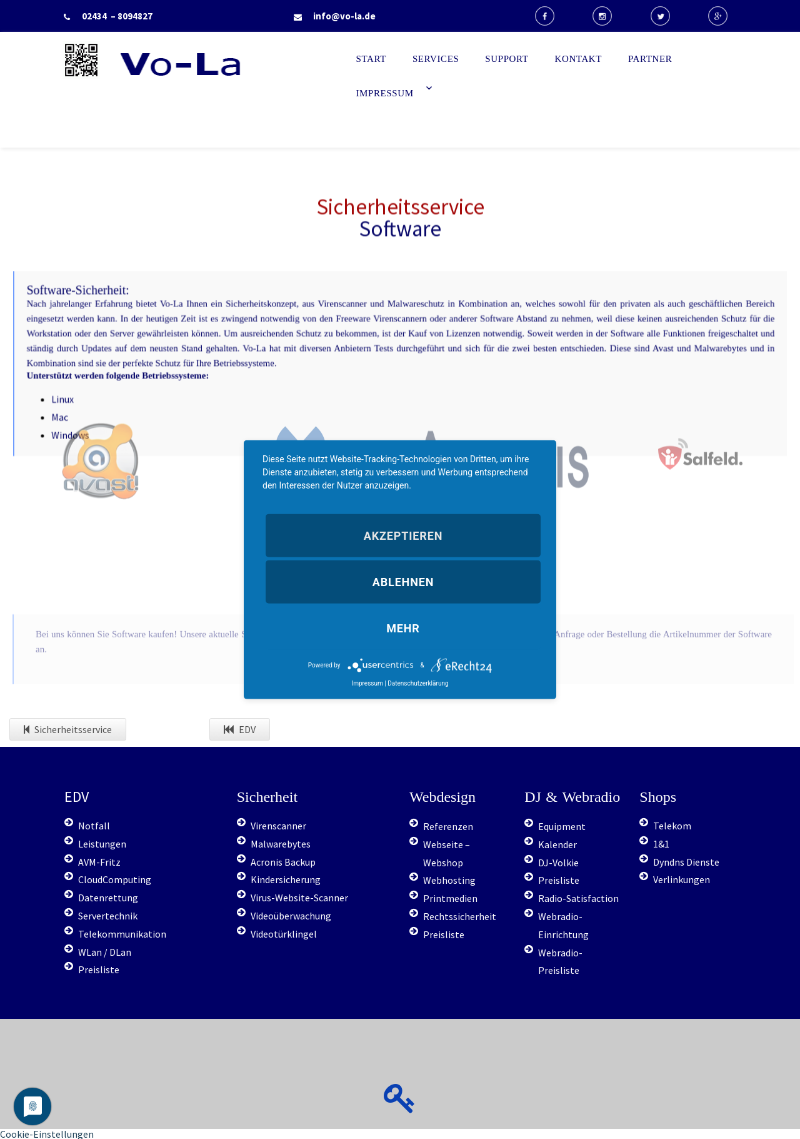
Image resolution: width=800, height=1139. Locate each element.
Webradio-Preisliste (560, 961)
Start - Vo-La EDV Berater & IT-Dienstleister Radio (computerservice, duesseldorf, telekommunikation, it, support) (227, 99)
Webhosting (449, 880)
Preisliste (98, 969)
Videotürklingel (284, 934)
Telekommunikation (122, 934)
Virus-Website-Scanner (299, 897)
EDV (240, 729)
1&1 (661, 844)
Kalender (557, 844)
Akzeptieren (403, 535)
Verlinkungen (681, 879)
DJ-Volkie (558, 862)
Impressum (385, 93)
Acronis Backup (283, 862)
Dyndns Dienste (686, 862)
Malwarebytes (281, 844)
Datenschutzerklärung (418, 684)
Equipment (562, 826)
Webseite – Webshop (446, 853)
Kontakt (578, 59)
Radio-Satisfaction (578, 898)
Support (506, 59)
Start (371, 59)
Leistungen (102, 844)
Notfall (94, 825)
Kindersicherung (286, 879)
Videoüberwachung (291, 915)
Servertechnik (108, 915)
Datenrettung (108, 897)
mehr (403, 628)
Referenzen (448, 826)
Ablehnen (403, 582)
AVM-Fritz (99, 862)
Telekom (672, 825)
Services (435, 59)
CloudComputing (114, 879)
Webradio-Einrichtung (563, 925)
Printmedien (450, 898)
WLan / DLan (104, 952)
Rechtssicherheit (459, 916)
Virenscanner (278, 825)
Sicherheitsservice (68, 729)
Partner (650, 59)
